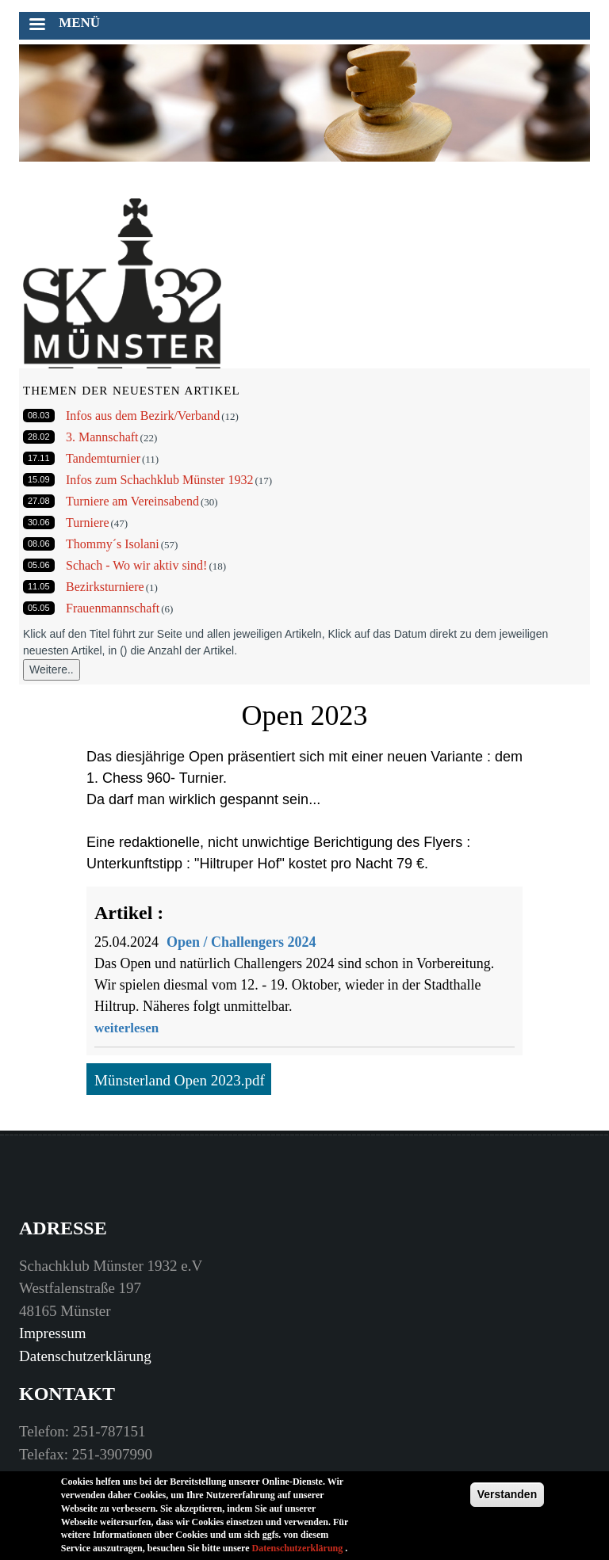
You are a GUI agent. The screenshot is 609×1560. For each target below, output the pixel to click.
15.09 (39, 479)
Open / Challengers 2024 (241, 942)
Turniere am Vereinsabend (132, 501)
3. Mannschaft (102, 437)
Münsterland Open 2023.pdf (179, 1080)
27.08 (39, 500)
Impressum (52, 1333)
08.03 (39, 415)
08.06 (39, 543)
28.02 (39, 436)
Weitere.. (51, 669)
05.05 (39, 607)
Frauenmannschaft (112, 608)
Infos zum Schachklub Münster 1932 (159, 479)
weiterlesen (126, 1028)
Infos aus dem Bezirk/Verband (143, 415)
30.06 (39, 522)
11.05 (39, 586)
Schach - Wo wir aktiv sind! (136, 565)
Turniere (87, 522)
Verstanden (507, 1499)
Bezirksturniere (105, 586)
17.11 (39, 458)
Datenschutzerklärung (85, 1356)
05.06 (39, 565)
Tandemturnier (103, 458)
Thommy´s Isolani (112, 544)
